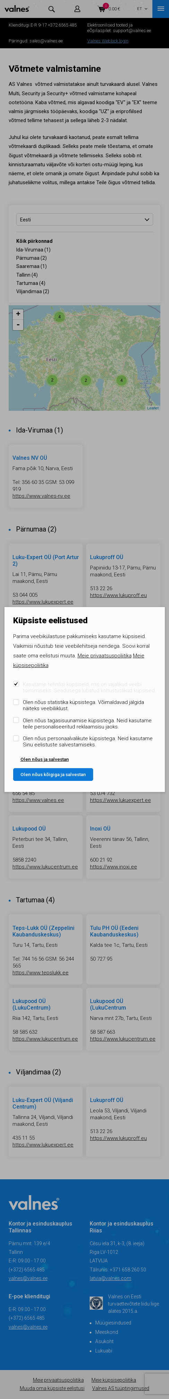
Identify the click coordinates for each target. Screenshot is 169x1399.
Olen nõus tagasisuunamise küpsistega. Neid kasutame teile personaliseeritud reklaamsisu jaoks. (87, 723)
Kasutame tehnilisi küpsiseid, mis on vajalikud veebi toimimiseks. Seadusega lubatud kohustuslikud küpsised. (89, 687)
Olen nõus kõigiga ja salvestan (53, 774)
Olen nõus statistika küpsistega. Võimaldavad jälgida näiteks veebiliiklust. (83, 705)
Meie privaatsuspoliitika (105, 656)
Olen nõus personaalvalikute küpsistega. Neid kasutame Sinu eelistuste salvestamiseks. (88, 741)
